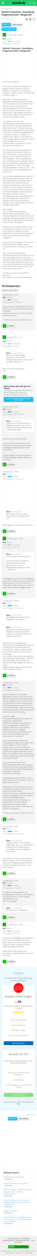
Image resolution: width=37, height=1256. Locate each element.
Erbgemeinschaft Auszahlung (14, 1177)
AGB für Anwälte (30, 1251)
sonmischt (9, 297)
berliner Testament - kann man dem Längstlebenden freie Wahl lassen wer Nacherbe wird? (17, 1202)
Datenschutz (10, 1253)
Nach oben (30, 1115)
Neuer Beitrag (17, 24)
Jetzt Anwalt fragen (9, 29)
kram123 (9, 39)
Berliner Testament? (11, 1211)
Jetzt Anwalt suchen (18, 1095)
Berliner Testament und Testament (16, 1183)
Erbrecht (9, 8)
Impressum (19, 1253)
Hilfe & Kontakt (6, 1251)
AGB (22, 1251)
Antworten (6, 24)
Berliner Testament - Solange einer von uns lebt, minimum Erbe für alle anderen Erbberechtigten (18, 1219)
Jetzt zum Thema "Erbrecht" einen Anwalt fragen (18, 399)
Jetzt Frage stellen (18, 1043)
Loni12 (8, 474)
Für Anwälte (29, 1253)
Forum (4, 8)
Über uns (16, 1251)
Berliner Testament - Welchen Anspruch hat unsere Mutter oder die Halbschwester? (17, 1192)
